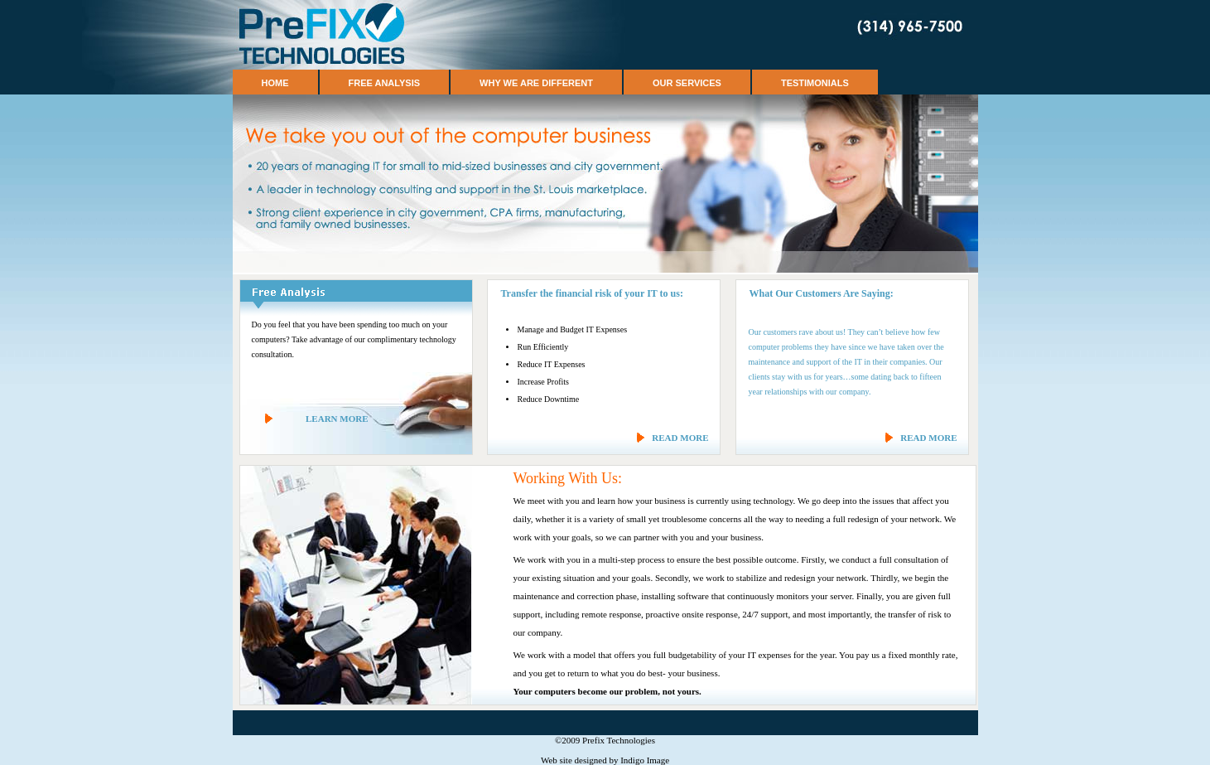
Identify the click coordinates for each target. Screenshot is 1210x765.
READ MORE (680, 438)
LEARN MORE (337, 419)
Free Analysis (385, 83)
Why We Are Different (536, 83)
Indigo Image (644, 760)
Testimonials (815, 83)
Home (275, 83)
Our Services (687, 83)
